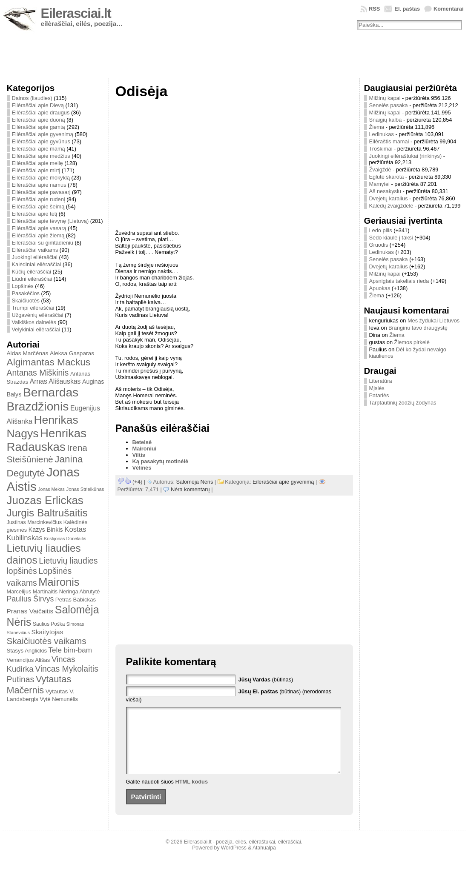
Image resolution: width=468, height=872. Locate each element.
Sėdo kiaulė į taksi (391, 237)
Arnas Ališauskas (55, 381)
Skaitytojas (47, 631)
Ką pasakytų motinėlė (160, 461)
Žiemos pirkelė (412, 342)
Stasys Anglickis (27, 650)
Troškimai (381, 148)
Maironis (58, 582)
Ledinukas (381, 134)
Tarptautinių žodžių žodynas (402, 402)
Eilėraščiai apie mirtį (36, 170)
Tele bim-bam (70, 650)
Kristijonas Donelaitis (65, 538)
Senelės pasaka (388, 105)
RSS (374, 9)
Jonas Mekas (51, 489)
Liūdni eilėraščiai (32, 279)
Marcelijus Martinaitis (32, 591)
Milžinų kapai (385, 98)
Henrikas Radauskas (47, 440)
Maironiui (144, 448)
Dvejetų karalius (388, 198)
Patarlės (379, 395)
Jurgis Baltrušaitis (47, 513)
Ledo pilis (380, 230)
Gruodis (378, 245)
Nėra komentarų (190, 489)
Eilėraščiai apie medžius (41, 156)
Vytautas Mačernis (39, 684)
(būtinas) (265, 679)
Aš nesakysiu (385, 191)
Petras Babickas (75, 599)
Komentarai (448, 9)
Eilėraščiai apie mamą (38, 148)
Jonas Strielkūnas (85, 489)
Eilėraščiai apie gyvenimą (42, 134)
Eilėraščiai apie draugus (41, 112)
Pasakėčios (26, 293)
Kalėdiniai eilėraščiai (36, 264)
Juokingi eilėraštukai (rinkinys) (405, 156)
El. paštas (407, 9)
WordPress (234, 860)
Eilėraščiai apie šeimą (38, 206)
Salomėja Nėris (194, 482)
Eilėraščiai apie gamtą (38, 127)
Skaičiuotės (26, 300)
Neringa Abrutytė (79, 591)
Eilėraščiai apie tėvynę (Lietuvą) (50, 221)
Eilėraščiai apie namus (39, 185)
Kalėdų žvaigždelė (391, 205)
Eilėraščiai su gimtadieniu (42, 242)
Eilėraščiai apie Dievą (38, 105)
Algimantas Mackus (49, 362)
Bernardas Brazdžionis (43, 399)
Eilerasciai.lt (76, 13)
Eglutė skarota (386, 177)
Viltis (138, 455)
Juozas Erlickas (45, 500)
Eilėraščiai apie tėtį (34, 214)
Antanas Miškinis (38, 372)
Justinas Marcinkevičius (34, 522)
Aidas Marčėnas (28, 353)
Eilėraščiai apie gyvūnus (41, 141)
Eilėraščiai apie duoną (38, 120)
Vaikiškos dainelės (34, 322)
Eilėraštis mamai (389, 141)
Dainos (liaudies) (32, 98)
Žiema (377, 127)
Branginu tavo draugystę (418, 328)
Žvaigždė (380, 169)
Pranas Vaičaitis (30, 611)
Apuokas (379, 288)
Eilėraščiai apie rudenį (38, 199)
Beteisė (142, 442)
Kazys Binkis (46, 529)
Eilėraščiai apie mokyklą (41, 177)
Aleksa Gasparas (72, 353)
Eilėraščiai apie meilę (37, 163)
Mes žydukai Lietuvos (433, 320)
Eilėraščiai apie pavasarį (41, 192)
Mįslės (377, 388)
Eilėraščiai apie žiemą (38, 235)
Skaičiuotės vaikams (46, 641)
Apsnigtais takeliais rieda (399, 281)
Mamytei (379, 184)
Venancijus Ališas (28, 660)
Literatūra (380, 381)
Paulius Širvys (30, 599)
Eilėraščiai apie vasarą (39, 228)
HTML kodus (191, 794)
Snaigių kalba (385, 120)
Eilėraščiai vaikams (35, 250)
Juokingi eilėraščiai (34, 257)
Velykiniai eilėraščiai (36, 329)
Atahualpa (264, 860)
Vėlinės (142, 467)
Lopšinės (23, 286)
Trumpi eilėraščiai (33, 308)
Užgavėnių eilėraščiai (37, 315)
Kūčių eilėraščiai (31, 271)
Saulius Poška (49, 624)
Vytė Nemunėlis (59, 699)
